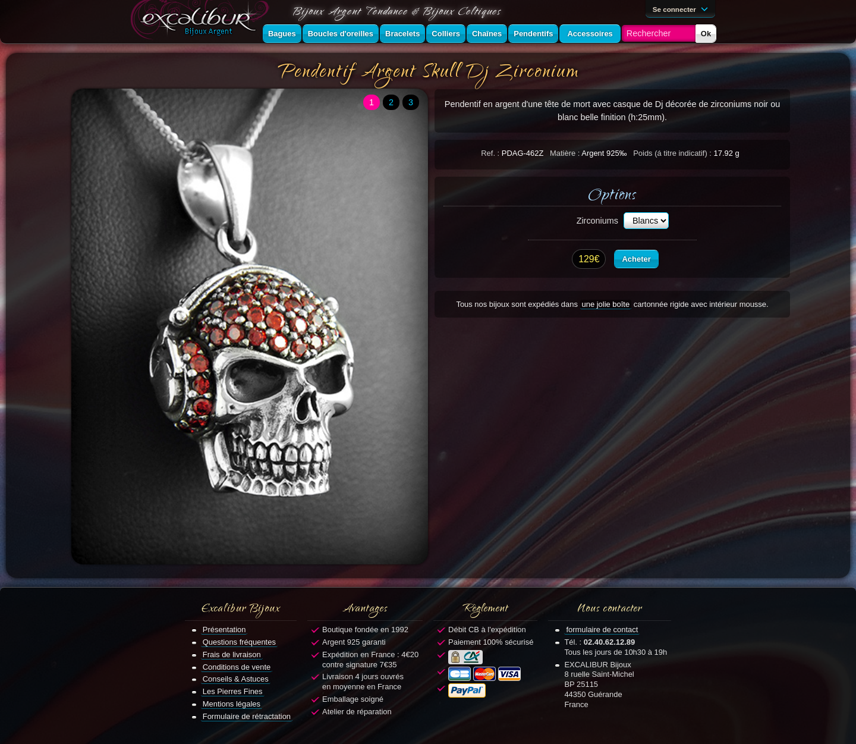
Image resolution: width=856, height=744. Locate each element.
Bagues (282, 33)
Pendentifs (533, 33)
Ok (706, 33)
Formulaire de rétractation (247, 716)
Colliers (446, 33)
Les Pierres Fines (233, 691)
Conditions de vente (237, 667)
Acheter (636, 259)
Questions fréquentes (239, 642)
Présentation (224, 629)
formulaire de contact (602, 629)
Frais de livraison (232, 654)
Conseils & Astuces (236, 678)
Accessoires (589, 33)
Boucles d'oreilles (340, 33)
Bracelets (402, 33)
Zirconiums (597, 220)
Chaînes (487, 33)
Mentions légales (231, 703)
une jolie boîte (606, 304)
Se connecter (682, 8)
